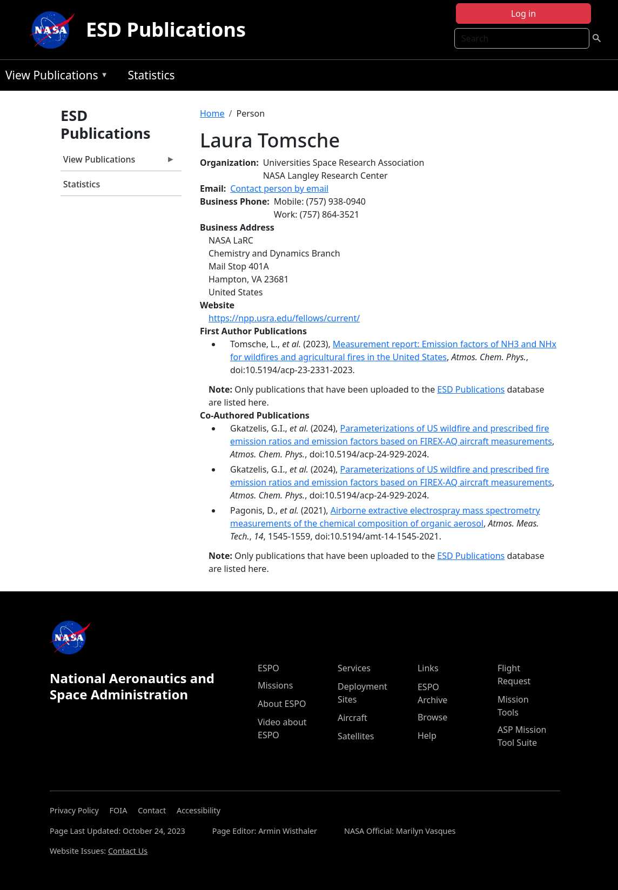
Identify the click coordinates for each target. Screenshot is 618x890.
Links (428, 668)
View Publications (54, 77)
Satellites (356, 736)
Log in (523, 13)
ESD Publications (166, 29)
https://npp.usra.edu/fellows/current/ (284, 318)
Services (354, 668)
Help (427, 735)
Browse (432, 717)
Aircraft (352, 718)
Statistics (150, 75)
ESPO (268, 668)
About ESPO (282, 704)
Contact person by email (279, 188)
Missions (275, 685)
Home (212, 113)
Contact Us (127, 851)
